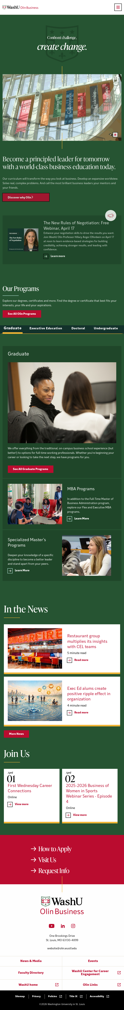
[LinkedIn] (63, 927)
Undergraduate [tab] (106, 339)
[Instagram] (73, 927)
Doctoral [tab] (78, 339)
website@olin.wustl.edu (62, 948)
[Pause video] (115, 134)
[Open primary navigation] (118, 7)
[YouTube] (52, 927)
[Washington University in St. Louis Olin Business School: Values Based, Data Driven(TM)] (62, 913)
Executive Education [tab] (46, 339)
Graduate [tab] (13, 340)
